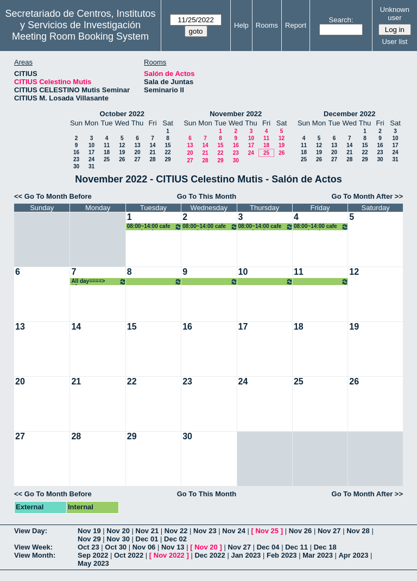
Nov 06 (144, 547)
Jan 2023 (246, 555)
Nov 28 (358, 531)
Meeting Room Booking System (80, 36)
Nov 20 (118, 531)
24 (91, 159)
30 (76, 166)
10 (91, 145)
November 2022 (236, 114)
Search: (341, 20)
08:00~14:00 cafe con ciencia (154, 226)
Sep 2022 (93, 555)
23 (76, 159)
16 (76, 152)
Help (241, 25)
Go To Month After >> (367, 196)
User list (394, 41)
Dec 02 (175, 539)
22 (167, 152)
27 (137, 159)
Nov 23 (205, 531)
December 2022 (349, 114)
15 (167, 145)
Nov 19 (89, 531)
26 (122, 159)
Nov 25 (267, 531)
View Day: (30, 531)
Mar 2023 (317, 555)
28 (152, 159)
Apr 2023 (353, 555)
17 (91, 152)
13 (137, 145)
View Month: (34, 555)
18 (107, 152)
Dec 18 (325, 547)
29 (167, 159)
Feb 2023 (282, 555)
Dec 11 (296, 547)
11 (107, 145)
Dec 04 (268, 547)
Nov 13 (173, 547)
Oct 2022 (128, 555)
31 (91, 166)
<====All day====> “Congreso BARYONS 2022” (154, 281)
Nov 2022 (169, 555)
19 (122, 152)
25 (107, 159)
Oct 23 (88, 547)
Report (295, 25)
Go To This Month (207, 196)
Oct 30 (116, 547)
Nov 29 (89, 539)
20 (137, 152)
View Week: (33, 547)
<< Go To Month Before (53, 196)
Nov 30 (118, 539)
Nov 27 (329, 531)
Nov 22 (176, 531)
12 (122, 145)
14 (152, 145)
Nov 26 (300, 531)
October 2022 (122, 114)
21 (152, 152)
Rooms (267, 25)
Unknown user (394, 13)
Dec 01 (147, 539)
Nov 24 (233, 531)
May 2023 (93, 563)
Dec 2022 (209, 555)
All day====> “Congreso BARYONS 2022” (98, 281)
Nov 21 (147, 531)
